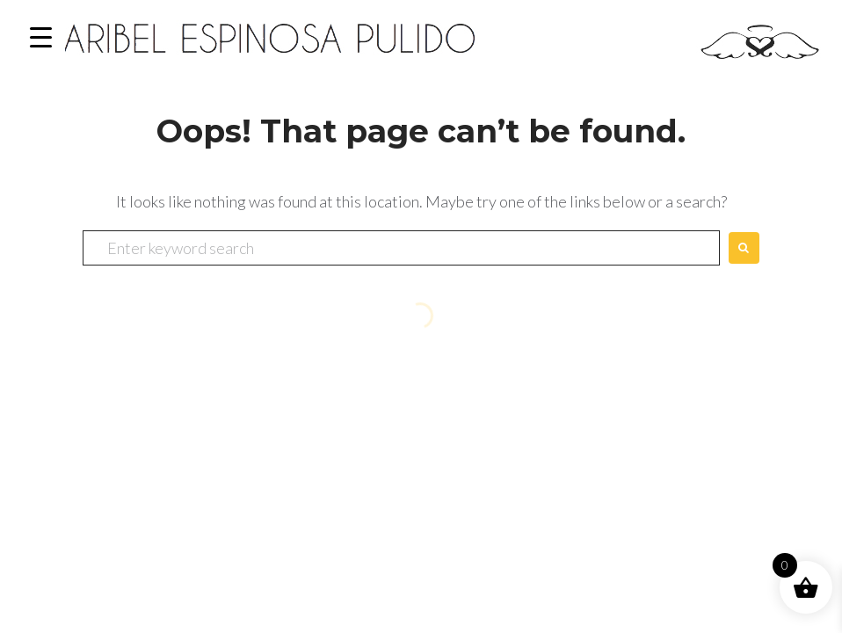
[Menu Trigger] (41, 37)
